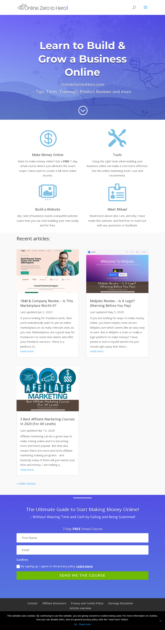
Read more (85, 624)
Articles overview (80, 608)
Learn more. (84, 566)
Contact (33, 603)
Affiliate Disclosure (54, 603)
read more (27, 351)
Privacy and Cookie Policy (87, 603)
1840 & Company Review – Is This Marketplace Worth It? (46, 303)
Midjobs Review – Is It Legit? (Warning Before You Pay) (112, 303)
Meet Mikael (117, 209)
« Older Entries (26, 483)
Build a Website (47, 209)
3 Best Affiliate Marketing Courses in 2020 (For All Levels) (47, 421)
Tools (117, 154)
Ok (75, 624)
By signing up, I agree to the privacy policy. (55, 566)
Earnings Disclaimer (120, 603)
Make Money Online (47, 154)
